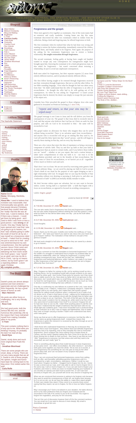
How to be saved (103, 138)
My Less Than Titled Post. (107, 92)
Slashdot (100, 127)
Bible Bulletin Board (104, 134)
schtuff (4, 145)
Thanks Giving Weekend (106, 90)
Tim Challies (9, 90)
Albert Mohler (9, 29)
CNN (99, 129)
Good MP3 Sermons (105, 132)
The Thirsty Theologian (13, 88)
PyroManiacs (9, 75)
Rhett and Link (102, 117)
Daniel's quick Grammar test (108, 98)
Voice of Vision (10, 96)
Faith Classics (9, 50)
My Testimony (7, 153)
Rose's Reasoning (11, 79)
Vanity (4, 149)
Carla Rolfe (8, 40)
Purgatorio (8, 73)
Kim (5, 63)
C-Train (7, 37)
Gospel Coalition (10, 56)
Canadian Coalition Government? (110, 87)
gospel (48, 193)
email (15, 378)
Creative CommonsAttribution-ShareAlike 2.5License (116, 168)
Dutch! (4, 147)
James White (9, 59)
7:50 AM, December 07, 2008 (47, 206)
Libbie (6, 65)
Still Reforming (10, 84)
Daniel (65, 206)
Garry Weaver (9, 54)
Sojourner (8, 82)
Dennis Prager (102, 130)
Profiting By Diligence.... (106, 96)
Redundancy (9, 80)
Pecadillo (7, 69)
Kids (3, 143)
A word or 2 (6, 136)
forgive (42, 193)
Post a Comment (40, 408)
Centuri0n (8, 42)
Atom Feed (116, 148)
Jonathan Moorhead (12, 61)
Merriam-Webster (104, 125)
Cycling (4, 132)
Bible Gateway (102, 123)
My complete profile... (10, 267)
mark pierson (68, 220)
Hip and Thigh (9, 58)
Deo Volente (9, 46)
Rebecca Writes (10, 77)
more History (7, 141)
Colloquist (68, 228)
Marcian (7, 67)
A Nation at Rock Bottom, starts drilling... (112, 94)
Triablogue (8, 92)
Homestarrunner (103, 121)
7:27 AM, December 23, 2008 (47, 268)
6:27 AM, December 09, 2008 (47, 220)
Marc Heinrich (8, 293)
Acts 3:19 (75, 104)
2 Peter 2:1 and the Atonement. (109, 85)
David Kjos (7, 335)
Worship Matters (10, 94)
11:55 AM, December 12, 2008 (48, 228)
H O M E (124, 1)
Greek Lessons (103, 136)
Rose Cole (6, 304)
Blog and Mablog (10, 33)
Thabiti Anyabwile (11, 86)
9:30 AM (86, 198)
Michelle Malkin (103, 119)
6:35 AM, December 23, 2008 (47, 248)
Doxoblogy (8, 48)
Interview (5, 139)
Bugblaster (8, 35)
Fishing (4, 137)
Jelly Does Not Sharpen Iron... (108, 88)
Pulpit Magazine (10, 71)
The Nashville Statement (11, 121)
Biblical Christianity (11, 31)
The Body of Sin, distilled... (107, 100)
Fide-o (6, 52)
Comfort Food (9, 44)
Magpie (66, 248)
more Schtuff (7, 151)
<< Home (37, 410)
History (4, 134)
